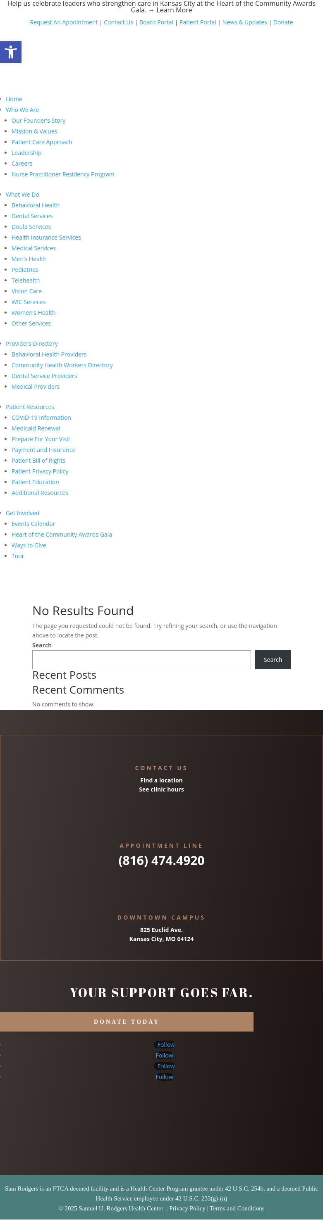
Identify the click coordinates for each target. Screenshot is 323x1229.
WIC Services (28, 302)
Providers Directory (32, 343)
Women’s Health (34, 312)
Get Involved (23, 513)
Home (14, 99)
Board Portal (155, 22)
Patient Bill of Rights (38, 460)
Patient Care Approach (42, 142)
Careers (22, 163)
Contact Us (118, 22)
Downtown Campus (161, 917)
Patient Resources (30, 407)
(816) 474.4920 (161, 860)
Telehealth (26, 280)
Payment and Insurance (43, 450)
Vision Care (27, 291)
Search (42, 645)
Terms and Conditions (237, 1208)
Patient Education (35, 482)
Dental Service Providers (44, 376)
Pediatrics (25, 269)
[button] (11, 52)
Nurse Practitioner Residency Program (63, 174)
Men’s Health (29, 259)
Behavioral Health (36, 205)
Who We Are (22, 110)
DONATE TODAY (127, 1022)
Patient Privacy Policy (40, 471)
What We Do (22, 194)
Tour (18, 556)
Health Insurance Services (46, 237)
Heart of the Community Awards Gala (62, 534)
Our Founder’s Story (38, 120)
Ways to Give (29, 545)
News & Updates (245, 22)
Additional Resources (40, 493)
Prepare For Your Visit (41, 439)
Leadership (26, 153)
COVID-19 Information (41, 417)
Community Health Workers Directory (62, 365)
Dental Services (32, 216)
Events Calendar (33, 524)
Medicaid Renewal (36, 428)
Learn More (174, 9)
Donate (283, 22)
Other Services (31, 323)
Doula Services (31, 227)
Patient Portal (197, 22)
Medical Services (34, 248)
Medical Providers (36, 386)
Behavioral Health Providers (49, 354)
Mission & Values (34, 131)
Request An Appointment (64, 22)
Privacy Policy (187, 1208)
